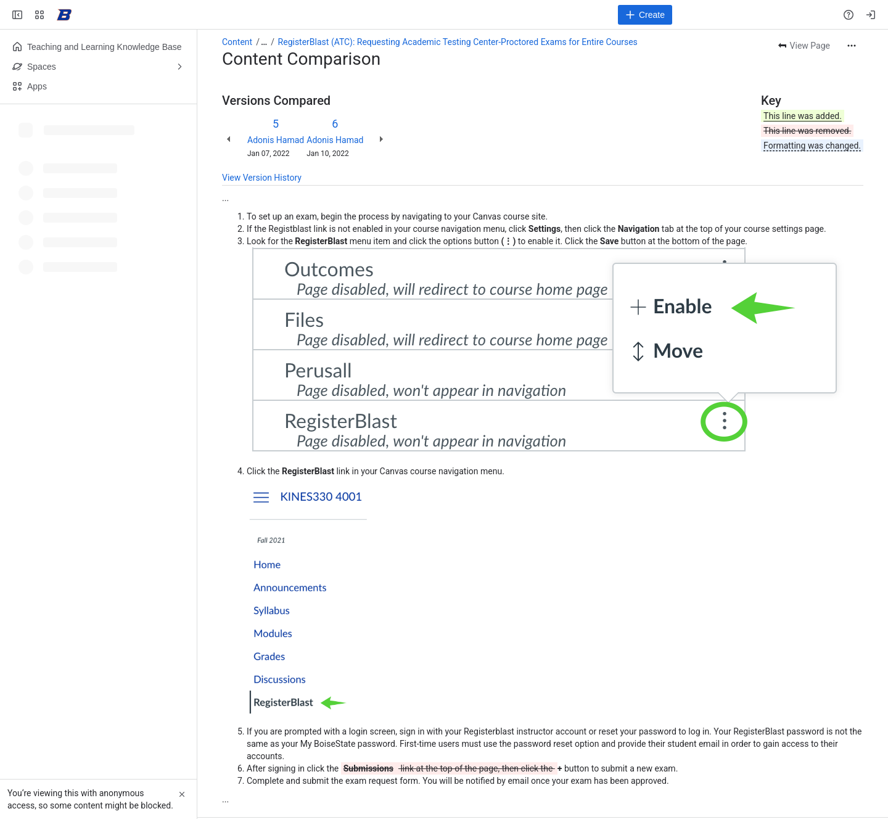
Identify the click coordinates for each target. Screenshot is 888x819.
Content (237, 42)
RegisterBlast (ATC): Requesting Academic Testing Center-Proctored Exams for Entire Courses (458, 42)
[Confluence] (64, 15)
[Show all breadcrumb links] (264, 42)
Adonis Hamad (275, 140)
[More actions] (851, 45)
